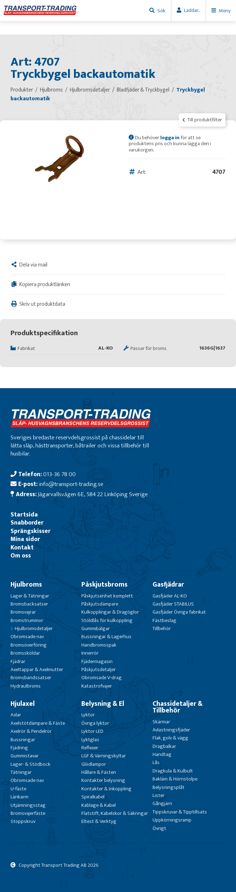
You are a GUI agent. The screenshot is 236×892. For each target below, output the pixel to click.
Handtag (162, 754)
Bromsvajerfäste (28, 813)
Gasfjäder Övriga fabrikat (179, 612)
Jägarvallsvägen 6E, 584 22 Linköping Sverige (93, 494)
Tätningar (21, 772)
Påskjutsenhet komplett (107, 596)
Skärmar (161, 721)
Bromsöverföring (29, 645)
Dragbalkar (164, 746)
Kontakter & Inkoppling (106, 788)
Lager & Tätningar (30, 596)
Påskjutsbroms (104, 584)
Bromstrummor (27, 620)
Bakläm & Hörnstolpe (175, 779)
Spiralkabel (92, 796)
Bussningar (23, 739)
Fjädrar (18, 661)
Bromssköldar (25, 653)
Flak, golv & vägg (170, 738)
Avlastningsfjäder (171, 729)
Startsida (24, 514)
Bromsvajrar (23, 612)
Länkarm (19, 796)
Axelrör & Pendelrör (31, 731)
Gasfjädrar (168, 584)
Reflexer (89, 747)
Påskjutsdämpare (99, 604)
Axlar (16, 714)
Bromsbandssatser (31, 677)
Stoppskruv (23, 821)
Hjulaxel (23, 703)
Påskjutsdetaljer (98, 669)
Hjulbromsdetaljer (34, 628)
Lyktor (88, 714)
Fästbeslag (164, 620)
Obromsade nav (27, 636)
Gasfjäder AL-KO (170, 596)
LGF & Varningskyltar (103, 755)
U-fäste (18, 788)
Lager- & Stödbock (30, 764)
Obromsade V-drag (101, 677)
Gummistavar (25, 755)
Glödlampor (93, 764)
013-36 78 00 (59, 474)
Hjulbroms (26, 584)
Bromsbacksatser (29, 604)
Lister (158, 795)
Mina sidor (25, 539)
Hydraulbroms (26, 686)
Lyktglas (90, 739)
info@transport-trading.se (71, 484)
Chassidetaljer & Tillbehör (178, 707)
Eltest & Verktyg (98, 821)
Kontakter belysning (103, 780)
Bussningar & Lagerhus (106, 636)
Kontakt (22, 547)
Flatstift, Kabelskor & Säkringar (114, 813)
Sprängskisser (30, 531)
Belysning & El (102, 703)
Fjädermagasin (97, 661)
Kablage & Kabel (98, 805)
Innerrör (90, 653)
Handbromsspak (98, 645)
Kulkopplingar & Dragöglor (110, 612)
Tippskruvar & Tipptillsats (180, 811)
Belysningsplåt (168, 787)
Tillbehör (162, 628)
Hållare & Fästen (98, 772)
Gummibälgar (95, 628)
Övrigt (159, 828)
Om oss (21, 555)
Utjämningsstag (28, 805)
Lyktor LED (92, 731)
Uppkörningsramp (172, 820)
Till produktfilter (202, 119)
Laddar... (192, 10)
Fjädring (19, 747)
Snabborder (27, 523)
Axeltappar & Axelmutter (37, 669)
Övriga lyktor (95, 723)
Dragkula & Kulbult (173, 770)
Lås (156, 762)
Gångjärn (162, 803)
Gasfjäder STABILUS (173, 604)
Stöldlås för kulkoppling (107, 620)
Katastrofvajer (96, 686)
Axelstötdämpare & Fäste (38, 723)
